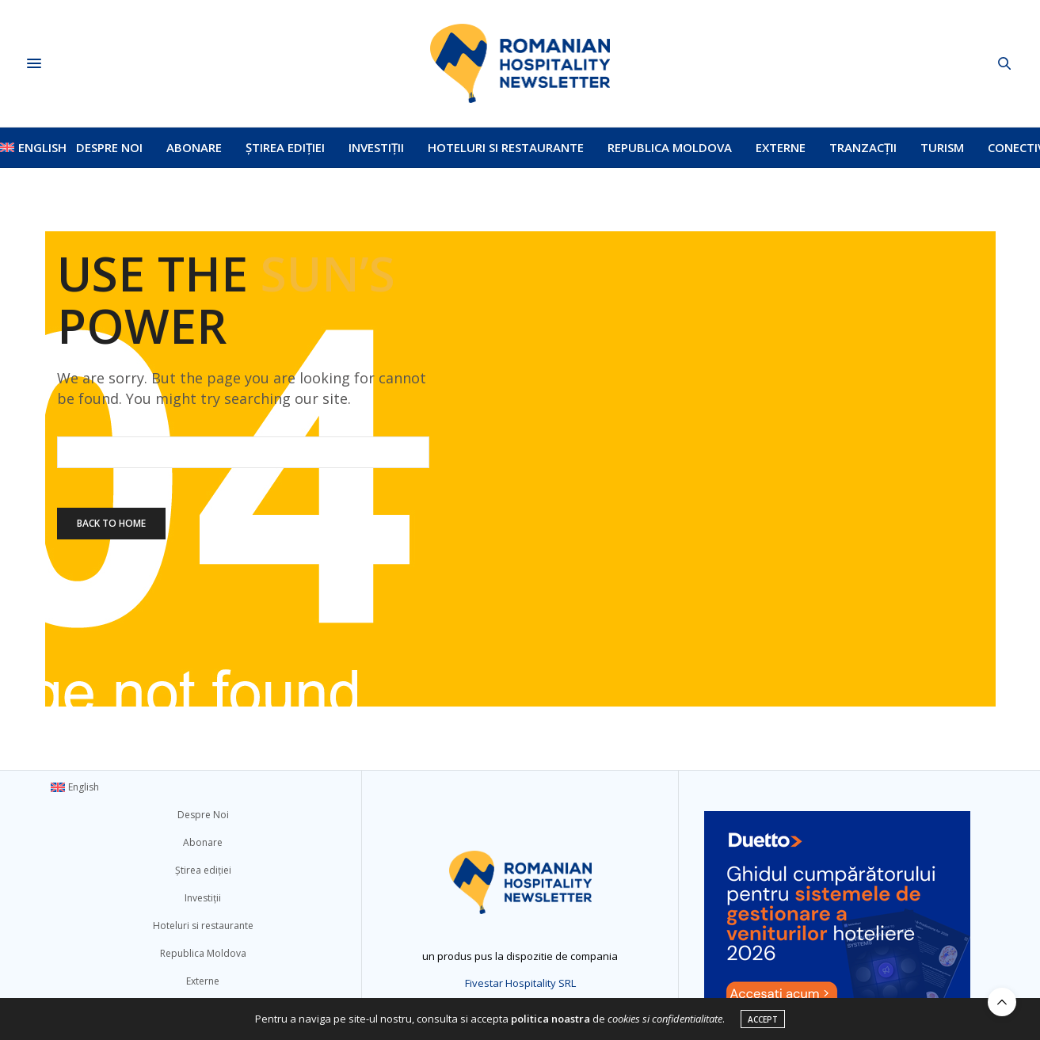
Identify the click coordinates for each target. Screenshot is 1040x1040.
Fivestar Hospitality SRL (520, 983)
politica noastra (550, 1018)
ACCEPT (763, 1019)
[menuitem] (26, 147)
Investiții (376, 147)
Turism (942, 147)
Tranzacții (863, 147)
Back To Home (111, 523)
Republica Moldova (670, 147)
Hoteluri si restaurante (506, 147)
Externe (781, 147)
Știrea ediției (285, 147)
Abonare (194, 147)
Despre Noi (109, 147)
